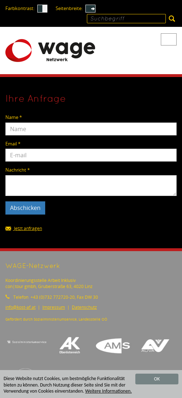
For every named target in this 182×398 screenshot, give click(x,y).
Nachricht (17, 170)
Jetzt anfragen (23, 229)
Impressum (53, 307)
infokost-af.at (20, 307)
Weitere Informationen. (108, 391)
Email (12, 144)
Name (13, 117)
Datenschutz (84, 307)
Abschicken (25, 208)
